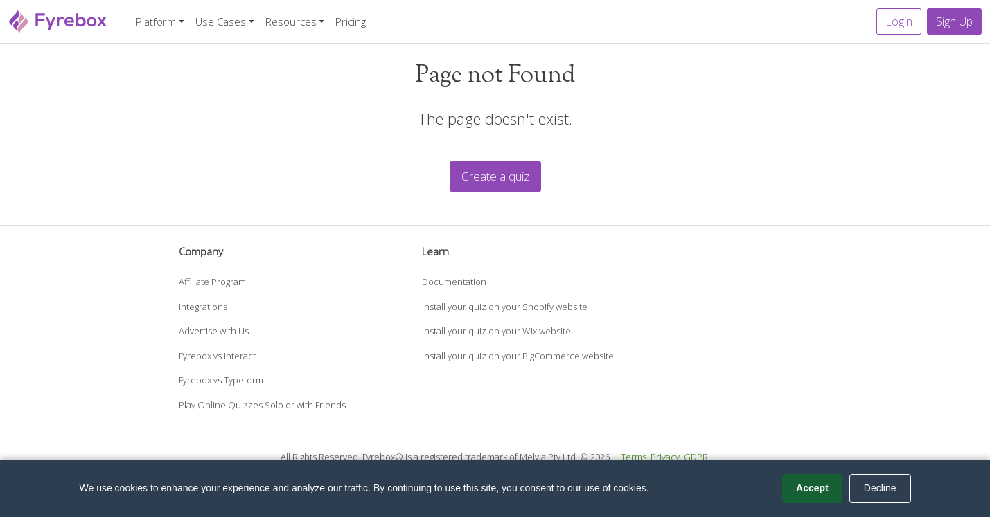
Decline (880, 487)
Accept (812, 487)
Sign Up (954, 21)
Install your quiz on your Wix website (496, 331)
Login (898, 21)
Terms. (634, 457)
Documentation (454, 281)
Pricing (350, 21)
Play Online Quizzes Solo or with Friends (262, 405)
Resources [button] (291, 21)
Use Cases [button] (220, 21)
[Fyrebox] (58, 20)
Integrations (203, 306)
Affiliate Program (212, 281)
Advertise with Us (214, 331)
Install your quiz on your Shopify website (504, 306)
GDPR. (697, 457)
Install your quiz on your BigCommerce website (518, 356)
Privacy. (666, 457)
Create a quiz (495, 176)
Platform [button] (156, 21)
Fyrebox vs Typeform (221, 380)
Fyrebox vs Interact (217, 356)
